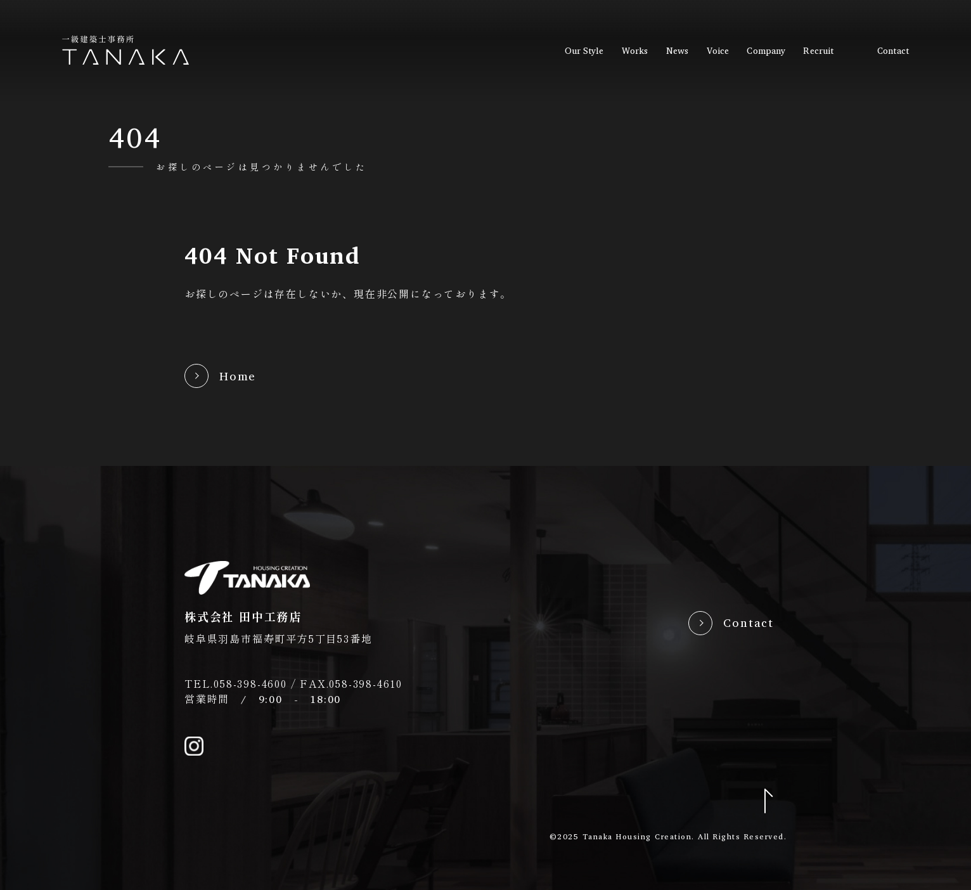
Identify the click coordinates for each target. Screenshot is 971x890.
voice (718, 51)
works (635, 51)
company (766, 51)
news (677, 51)
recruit (818, 51)
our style (584, 51)
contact (893, 51)
